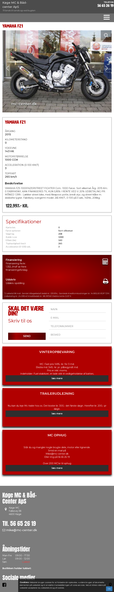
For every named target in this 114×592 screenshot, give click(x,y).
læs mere (57, 378)
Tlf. (19, 523)
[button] (10, 71)
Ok (109, 589)
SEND (27, 336)
